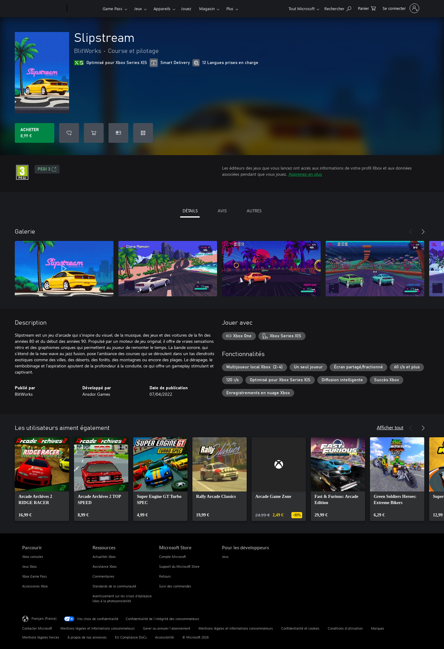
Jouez (186, 8)
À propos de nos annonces (87, 637)
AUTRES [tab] (254, 211)
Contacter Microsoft (37, 628)
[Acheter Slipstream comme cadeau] (118, 133)
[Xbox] (84, 8)
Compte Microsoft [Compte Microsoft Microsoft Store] (172, 557)
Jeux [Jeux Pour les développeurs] (225, 557)
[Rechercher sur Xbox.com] (338, 8)
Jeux (138, 8)
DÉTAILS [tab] (190, 211)
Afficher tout (390, 427)
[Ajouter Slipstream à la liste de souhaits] (69, 133)
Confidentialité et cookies (300, 628)
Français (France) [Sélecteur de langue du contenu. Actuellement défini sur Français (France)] (43, 618)
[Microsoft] (43, 8)
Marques (377, 628)
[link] (42, 479)
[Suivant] (423, 231)
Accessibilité (164, 637)
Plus (229, 8)
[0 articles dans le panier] (367, 8)
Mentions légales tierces (40, 637)
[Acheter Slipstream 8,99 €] (34, 133)
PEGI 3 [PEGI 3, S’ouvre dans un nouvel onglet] (47, 169)
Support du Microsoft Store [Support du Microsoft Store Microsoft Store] (179, 566)
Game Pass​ (112, 8)
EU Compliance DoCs (131, 637)
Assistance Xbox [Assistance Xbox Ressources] (104, 566)
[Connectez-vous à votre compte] (400, 8)
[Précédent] (411, 231)
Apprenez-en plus (305, 174)
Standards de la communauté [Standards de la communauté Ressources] (114, 586)
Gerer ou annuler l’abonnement (166, 628)
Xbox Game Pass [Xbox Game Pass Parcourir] (34, 576)
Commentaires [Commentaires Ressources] (103, 576)
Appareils (162, 8)
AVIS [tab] (222, 211)
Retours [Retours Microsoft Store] (165, 576)
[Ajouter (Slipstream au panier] (94, 133)
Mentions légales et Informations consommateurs (97, 628)
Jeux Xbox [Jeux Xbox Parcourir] (29, 566)
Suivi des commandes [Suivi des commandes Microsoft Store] (175, 586)
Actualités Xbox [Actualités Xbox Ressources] (104, 557)
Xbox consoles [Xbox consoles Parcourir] (32, 557)
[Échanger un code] (143, 133)
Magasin (207, 8)
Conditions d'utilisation (345, 628)
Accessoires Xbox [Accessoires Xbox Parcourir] (35, 586)
